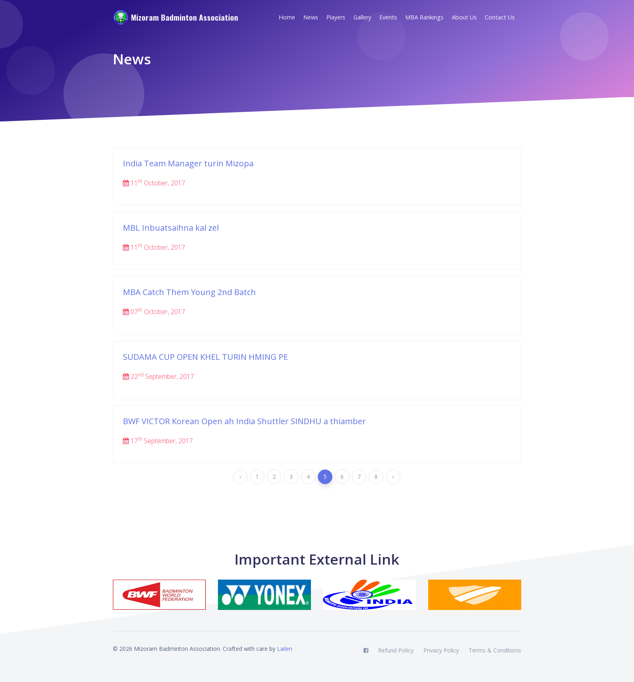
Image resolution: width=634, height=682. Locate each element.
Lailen (284, 648)
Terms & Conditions (495, 650)
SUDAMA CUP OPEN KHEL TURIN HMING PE (205, 356)
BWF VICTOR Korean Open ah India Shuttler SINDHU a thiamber (244, 421)
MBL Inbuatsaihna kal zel (171, 227)
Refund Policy (396, 650)
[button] (338, 17)
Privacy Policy (441, 650)
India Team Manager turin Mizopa (188, 163)
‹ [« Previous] (240, 476)
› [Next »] (393, 476)
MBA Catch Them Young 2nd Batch (189, 292)
